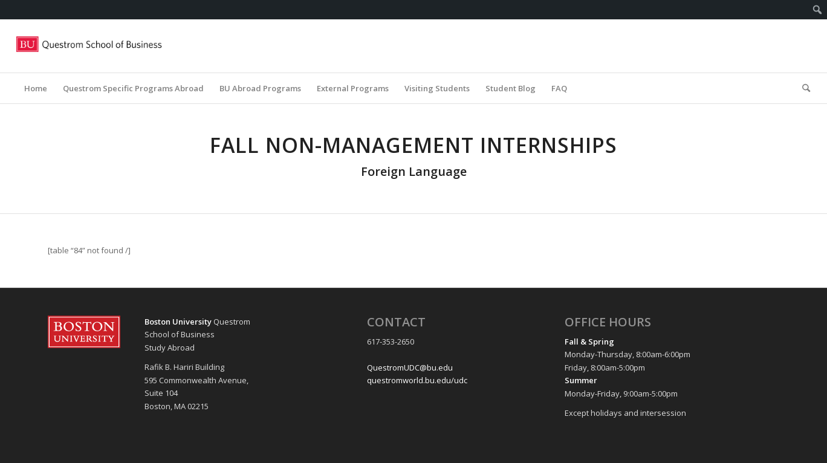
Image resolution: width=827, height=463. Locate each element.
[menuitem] (817, 9)
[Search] (802, 88)
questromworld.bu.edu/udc (417, 380)
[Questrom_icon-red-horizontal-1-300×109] (89, 46)
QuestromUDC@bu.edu (410, 367)
